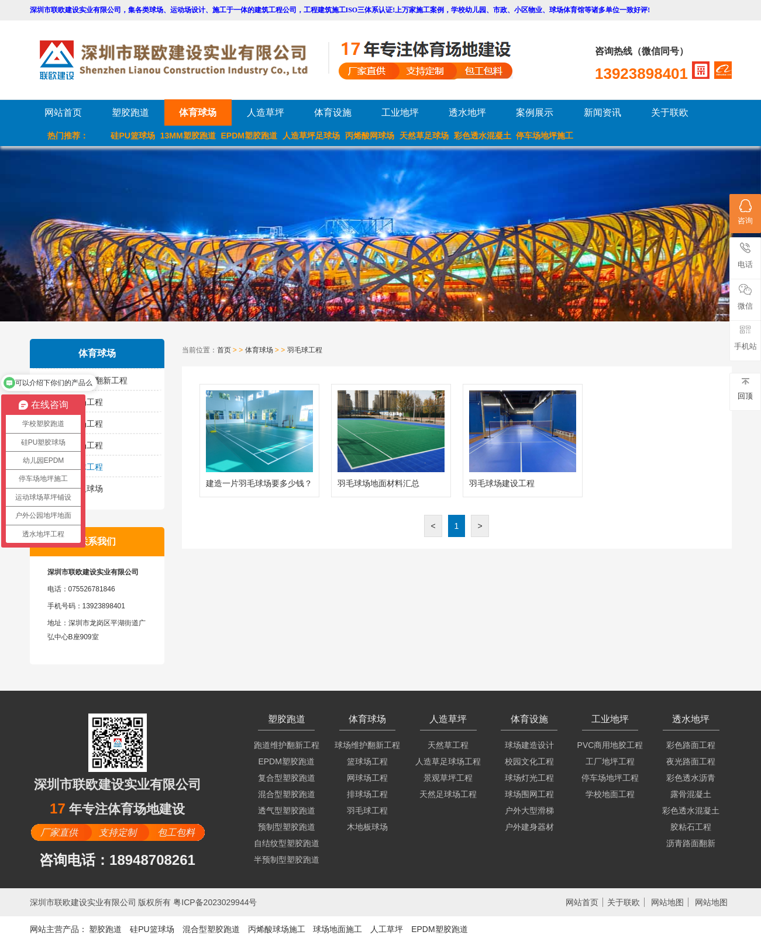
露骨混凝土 (690, 794)
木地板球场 (82, 488)
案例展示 (534, 112)
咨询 (745, 212)
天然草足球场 (424, 135)
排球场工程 (82, 445)
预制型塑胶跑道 (286, 827)
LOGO (184, 59)
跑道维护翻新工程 (286, 745)
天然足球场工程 (448, 794)
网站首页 (63, 112)
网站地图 (667, 902)
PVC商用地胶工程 (610, 745)
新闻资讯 (602, 112)
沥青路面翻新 (690, 843)
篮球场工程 (82, 402)
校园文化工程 (529, 761)
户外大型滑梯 (529, 810)
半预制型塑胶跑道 (286, 859)
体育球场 (197, 112)
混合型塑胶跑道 (286, 794)
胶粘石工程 (690, 827)
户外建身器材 (529, 827)
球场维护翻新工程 (95, 380)
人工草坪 (386, 929)
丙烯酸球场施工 (276, 929)
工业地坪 (400, 112)
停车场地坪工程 (610, 777)
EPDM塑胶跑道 (249, 135)
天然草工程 (448, 745)
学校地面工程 (610, 794)
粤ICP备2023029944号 (215, 902)
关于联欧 (669, 112)
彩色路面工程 (690, 745)
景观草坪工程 (448, 777)
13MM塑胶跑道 (188, 135)
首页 (224, 350)
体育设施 (333, 112)
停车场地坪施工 (544, 135)
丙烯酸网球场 (369, 135)
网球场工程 (82, 423)
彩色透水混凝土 (482, 135)
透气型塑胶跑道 (286, 810)
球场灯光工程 (529, 777)
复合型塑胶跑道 (286, 777)
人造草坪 (265, 112)
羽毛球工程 (82, 467)
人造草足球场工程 (448, 761)
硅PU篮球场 (132, 135)
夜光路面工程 (690, 761)
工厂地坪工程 (610, 761)
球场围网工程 (529, 794)
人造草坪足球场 (311, 135)
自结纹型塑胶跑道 (286, 843)
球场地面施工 (337, 929)
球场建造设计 (529, 745)
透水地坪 (467, 112)
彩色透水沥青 (690, 777)
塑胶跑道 (130, 112)
